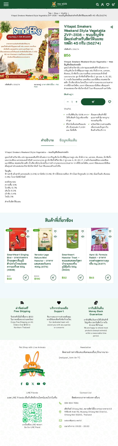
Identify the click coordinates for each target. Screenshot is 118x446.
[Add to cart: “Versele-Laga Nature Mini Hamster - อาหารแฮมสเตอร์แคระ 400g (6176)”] (53, 277)
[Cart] (113, 5)
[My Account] (102, 5)
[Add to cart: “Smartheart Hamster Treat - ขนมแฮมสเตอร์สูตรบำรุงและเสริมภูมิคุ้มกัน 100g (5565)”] (80, 277)
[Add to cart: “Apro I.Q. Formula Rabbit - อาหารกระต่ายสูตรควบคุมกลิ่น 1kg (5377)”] (108, 277)
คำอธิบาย (47, 140)
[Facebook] (21, 384)
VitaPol (64, 13)
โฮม (49, 13)
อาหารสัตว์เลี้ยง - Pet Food (46, 85)
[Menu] (6, 4)
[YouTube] (38, 384)
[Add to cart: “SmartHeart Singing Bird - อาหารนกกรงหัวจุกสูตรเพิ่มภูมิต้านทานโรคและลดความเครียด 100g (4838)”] (26, 277)
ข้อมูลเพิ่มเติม (68, 140)
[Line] (44, 384)
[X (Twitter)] (33, 384)
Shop (56, 13)
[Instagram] (27, 384)
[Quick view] (28, 236)
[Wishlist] (107, 5)
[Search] (97, 4)
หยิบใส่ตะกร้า (93, 101)
